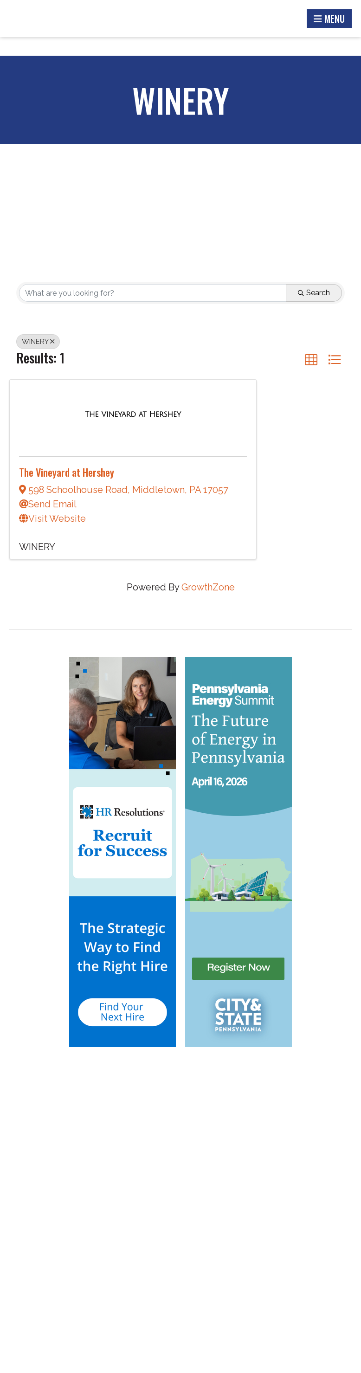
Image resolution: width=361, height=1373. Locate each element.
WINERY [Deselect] (38, 341)
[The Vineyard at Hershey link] (133, 413)
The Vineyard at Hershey (66, 472)
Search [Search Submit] (314, 292)
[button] (311, 359)
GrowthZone (208, 587)
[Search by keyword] (152, 293)
